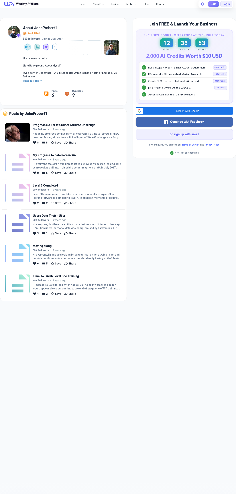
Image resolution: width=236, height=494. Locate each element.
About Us (98, 3)
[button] (184, 120)
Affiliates (131, 3)
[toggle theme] (202, 4)
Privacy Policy (212, 154)
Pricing (115, 3)
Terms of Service (191, 154)
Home (82, 3)
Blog (146, 3)
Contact (161, 3)
